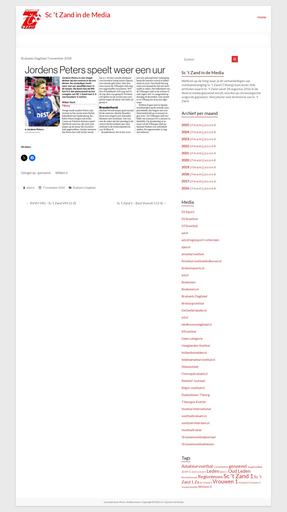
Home (261, 17)
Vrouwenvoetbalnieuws (198, 444)
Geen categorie (192, 338)
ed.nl (185, 317)
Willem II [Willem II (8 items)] (205, 486)
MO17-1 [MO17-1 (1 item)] (224, 472)
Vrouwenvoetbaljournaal (199, 437)
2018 (185, 174)
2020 (185, 160)
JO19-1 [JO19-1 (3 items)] (186, 471)
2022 (185, 146)
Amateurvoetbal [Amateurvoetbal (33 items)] (197, 466)
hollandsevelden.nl (194, 352)
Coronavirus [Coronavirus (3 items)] (221, 466)
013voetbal (190, 219)
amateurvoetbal (193, 254)
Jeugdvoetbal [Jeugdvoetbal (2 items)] (254, 466)
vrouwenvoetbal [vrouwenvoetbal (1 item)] (190, 487)
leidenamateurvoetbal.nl (198, 359)
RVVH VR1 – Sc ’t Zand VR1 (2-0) (51, 203)
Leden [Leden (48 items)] (213, 471)
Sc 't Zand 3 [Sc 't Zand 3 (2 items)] (206, 482)
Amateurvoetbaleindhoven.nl (201, 261)
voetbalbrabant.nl (194, 416)
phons (31, 187)
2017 (185, 181)
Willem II (61, 173)
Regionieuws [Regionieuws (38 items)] (210, 476)
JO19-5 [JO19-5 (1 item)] (202, 472)
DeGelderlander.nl (194, 310)
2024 (185, 132)
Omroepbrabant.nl (195, 373)
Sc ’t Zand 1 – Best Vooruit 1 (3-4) (142, 203)
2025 (185, 125)
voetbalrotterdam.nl (196, 423)
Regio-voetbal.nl (193, 388)
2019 (185, 167)
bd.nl (185, 275)
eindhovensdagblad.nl (197, 324)
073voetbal (190, 226)
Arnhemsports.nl (193, 268)
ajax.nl (186, 247)
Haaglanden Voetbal (196, 345)
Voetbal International (196, 409)
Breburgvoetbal (193, 303)
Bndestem (189, 282)
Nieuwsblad (190, 366)
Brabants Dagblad (84, 187)
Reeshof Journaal (193, 380)
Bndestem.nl (190, 289)
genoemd (44, 173)
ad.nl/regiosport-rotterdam (200, 240)
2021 (185, 153)
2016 (185, 188)
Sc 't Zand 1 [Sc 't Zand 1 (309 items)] (238, 475)
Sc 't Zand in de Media (80, 14)
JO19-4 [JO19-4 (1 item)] (194, 472)
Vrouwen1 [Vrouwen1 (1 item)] (243, 482)
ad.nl (185, 233)
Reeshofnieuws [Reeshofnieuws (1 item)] (189, 477)
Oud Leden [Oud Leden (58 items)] (239, 471)
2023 (185, 139)
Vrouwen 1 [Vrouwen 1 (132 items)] (225, 481)
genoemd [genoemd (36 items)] (238, 466)
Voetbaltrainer (192, 430)
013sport (188, 212)
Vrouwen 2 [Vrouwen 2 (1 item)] (255, 482)
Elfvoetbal (189, 331)
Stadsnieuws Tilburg (196, 395)
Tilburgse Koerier (194, 402)
